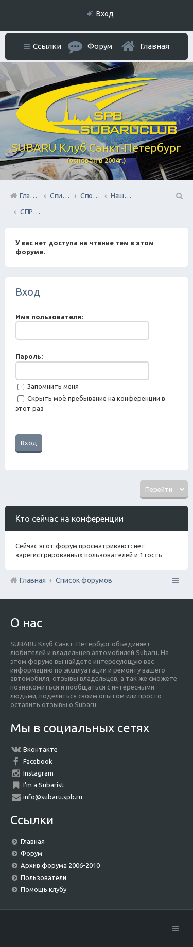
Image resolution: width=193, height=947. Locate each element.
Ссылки (47, 46)
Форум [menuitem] (99, 46)
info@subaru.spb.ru (52, 796)
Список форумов (84, 580)
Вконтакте (40, 749)
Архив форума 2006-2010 (60, 865)
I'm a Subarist (43, 784)
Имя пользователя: (49, 316)
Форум (31, 853)
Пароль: (29, 356)
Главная (154, 46)
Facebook (37, 761)
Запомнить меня (48, 386)
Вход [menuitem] (105, 14)
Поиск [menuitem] (178, 195)
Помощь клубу (43, 889)
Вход (27, 292)
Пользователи (43, 877)
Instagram (38, 773)
